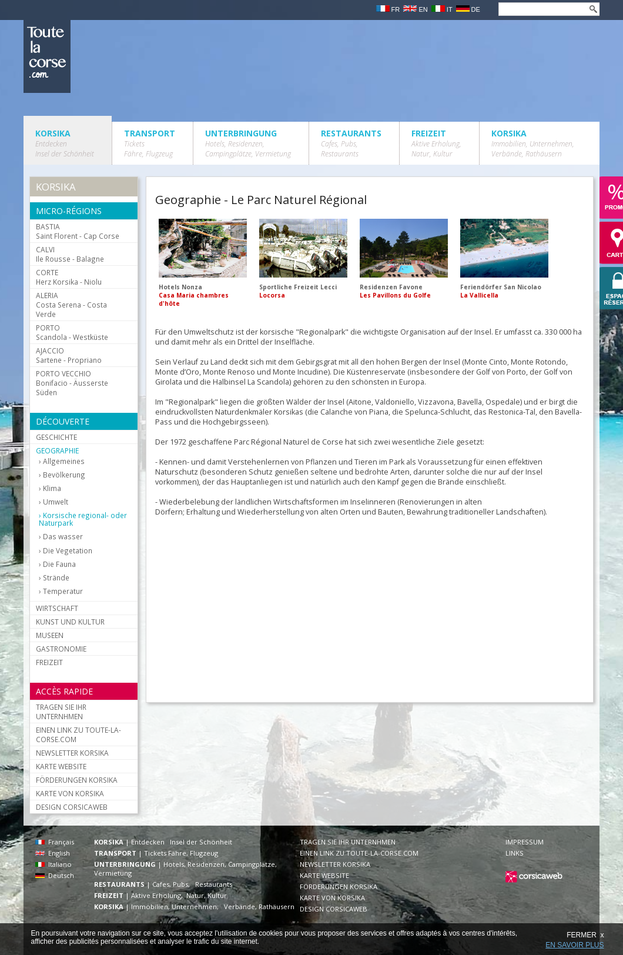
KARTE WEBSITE (61, 766)
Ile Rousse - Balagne (70, 254)
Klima (52, 488)
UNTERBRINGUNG (248, 143)
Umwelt (55, 502)
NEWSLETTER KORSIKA (72, 752)
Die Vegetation (67, 551)
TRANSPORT (149, 143)
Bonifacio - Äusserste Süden (72, 383)
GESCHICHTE (56, 437)
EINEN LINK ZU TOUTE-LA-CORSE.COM (78, 734)
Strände (56, 578)
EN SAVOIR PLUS (574, 945)
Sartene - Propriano (69, 355)
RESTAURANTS (351, 143)
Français (54, 841)
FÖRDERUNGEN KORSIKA (77, 779)
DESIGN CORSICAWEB (72, 807)
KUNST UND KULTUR (70, 621)
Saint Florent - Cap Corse (77, 231)
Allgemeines (64, 461)
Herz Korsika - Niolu (69, 277)
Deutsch (54, 875)
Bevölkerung (64, 475)
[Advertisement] (346, 606)
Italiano (53, 864)
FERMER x (585, 935)
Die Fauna (59, 564)
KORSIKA (64, 143)
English (52, 853)
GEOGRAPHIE (57, 450)
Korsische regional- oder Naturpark (83, 519)
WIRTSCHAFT (57, 608)
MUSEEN (49, 635)
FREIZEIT (436, 143)
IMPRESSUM (524, 841)
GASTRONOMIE (61, 648)
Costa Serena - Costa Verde (71, 304)
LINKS (514, 853)
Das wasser (63, 536)
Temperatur (63, 591)
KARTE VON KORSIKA (70, 793)
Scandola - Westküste (72, 332)
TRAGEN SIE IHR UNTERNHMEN (61, 711)
